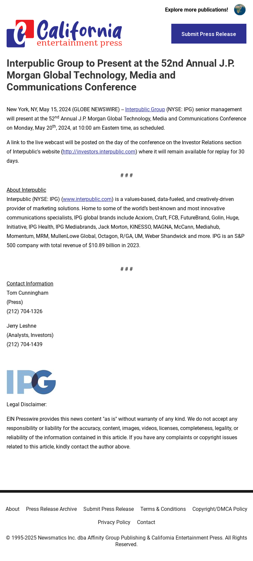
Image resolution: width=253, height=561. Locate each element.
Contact (146, 522)
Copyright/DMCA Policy (219, 509)
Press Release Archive (51, 509)
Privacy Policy (114, 522)
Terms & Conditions (163, 509)
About (12, 509)
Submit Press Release (108, 509)
